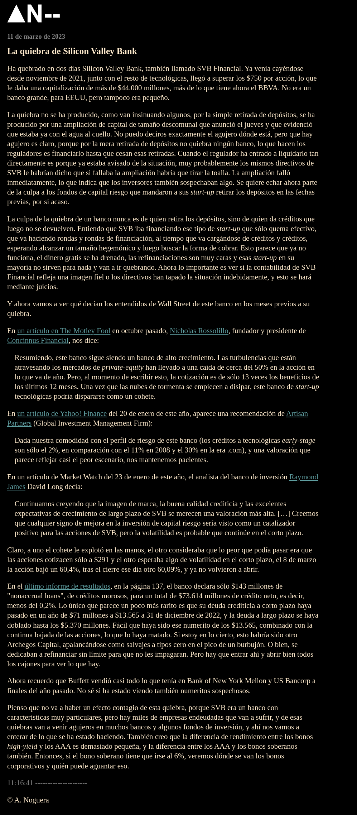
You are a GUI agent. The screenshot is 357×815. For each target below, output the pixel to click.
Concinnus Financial (38, 340)
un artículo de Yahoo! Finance (62, 413)
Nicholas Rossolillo (199, 330)
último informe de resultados (67, 586)
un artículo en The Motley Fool (63, 330)
